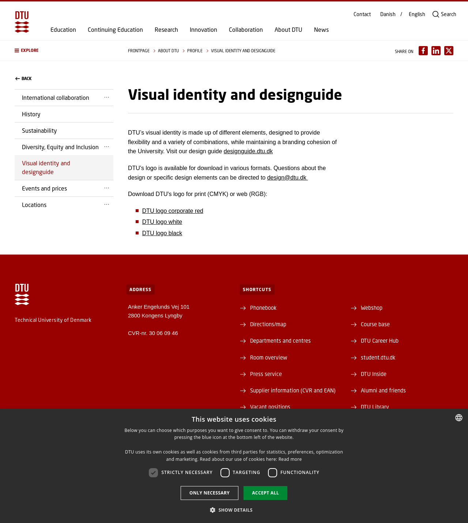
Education (63, 30)
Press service (266, 373)
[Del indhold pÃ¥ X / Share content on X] (448, 50)
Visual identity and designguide (46, 167)
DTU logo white (162, 222)
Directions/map (268, 324)
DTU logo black (162, 233)
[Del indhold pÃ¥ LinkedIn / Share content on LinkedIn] (436, 50)
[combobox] (459, 417)
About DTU (288, 30)
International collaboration (55, 97)
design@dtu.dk (287, 177)
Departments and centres (280, 340)
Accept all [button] (265, 493)
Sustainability (39, 130)
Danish (388, 14)
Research (166, 30)
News (321, 30)
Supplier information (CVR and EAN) (293, 390)
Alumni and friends (383, 390)
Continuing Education (115, 30)
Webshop (371, 307)
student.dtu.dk (378, 357)
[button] (64, 50)
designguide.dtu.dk (248, 151)
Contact (362, 14)
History (31, 113)
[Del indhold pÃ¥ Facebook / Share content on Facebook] (423, 50)
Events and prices (44, 188)
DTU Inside (373, 373)
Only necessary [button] (209, 493)
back (23, 78)
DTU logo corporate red (172, 211)
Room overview (268, 357)
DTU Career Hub (380, 340)
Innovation (203, 30)
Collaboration (246, 30)
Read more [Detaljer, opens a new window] (290, 459)
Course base (375, 324)
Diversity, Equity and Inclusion (60, 146)
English (417, 14)
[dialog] (234, 466)
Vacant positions (270, 406)
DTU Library (375, 406)
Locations (34, 204)
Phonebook (263, 307)
